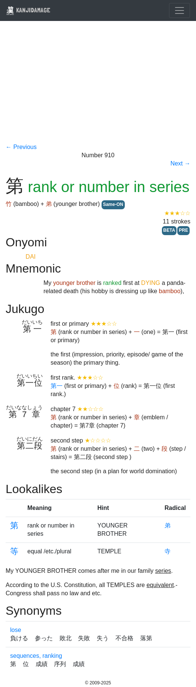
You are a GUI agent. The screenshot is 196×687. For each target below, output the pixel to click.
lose (15, 630)
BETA (169, 230)
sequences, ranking (36, 656)
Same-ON (113, 204)
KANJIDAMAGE (28, 10)
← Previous (21, 147)
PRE (183, 230)
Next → (180, 163)
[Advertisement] (98, 86)
